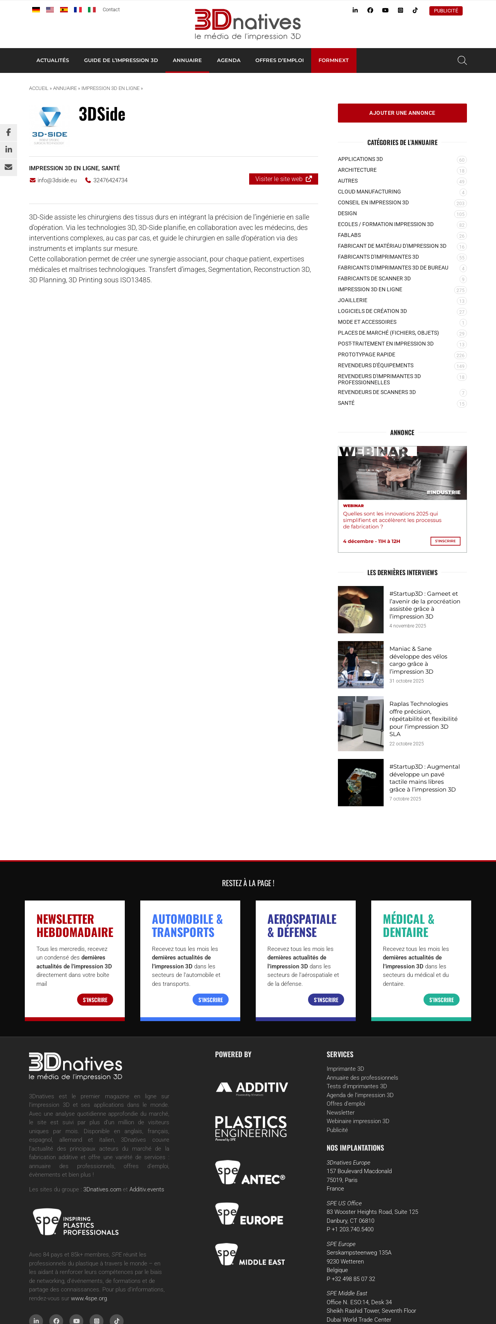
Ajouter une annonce (402, 113)
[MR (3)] (402, 499)
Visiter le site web (279, 179)
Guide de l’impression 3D (121, 60)
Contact (111, 9)
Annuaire (187, 60)
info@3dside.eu (53, 180)
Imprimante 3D (345, 1068)
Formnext (334, 60)
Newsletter (341, 1112)
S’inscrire (95, 1000)
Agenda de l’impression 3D (360, 1095)
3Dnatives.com (102, 1189)
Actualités (52, 60)
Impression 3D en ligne (110, 88)
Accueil (38, 88)
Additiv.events (146, 1189)
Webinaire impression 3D (358, 1121)
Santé (111, 168)
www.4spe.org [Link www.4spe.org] (89, 1298)
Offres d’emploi (279, 60)
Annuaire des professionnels (362, 1077)
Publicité (446, 11)
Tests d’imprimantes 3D (357, 1086)
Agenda (229, 60)
